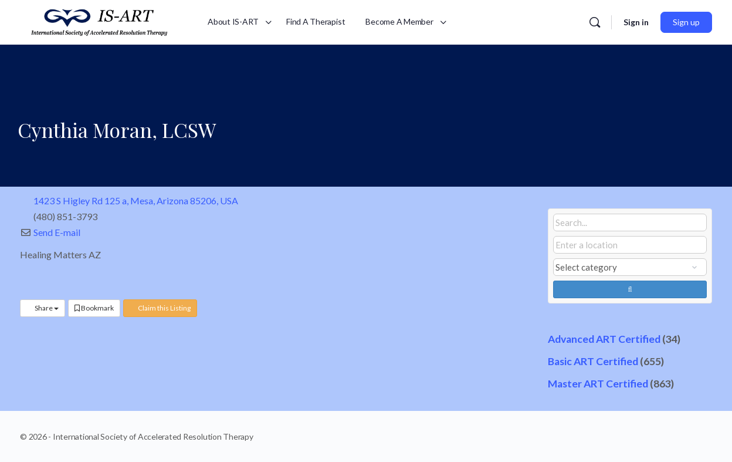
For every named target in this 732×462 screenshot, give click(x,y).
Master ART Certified (598, 383)
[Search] (594, 22)
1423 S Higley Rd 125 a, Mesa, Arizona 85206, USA (135, 200)
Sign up (686, 22)
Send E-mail (56, 232)
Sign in (636, 22)
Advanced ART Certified (604, 339)
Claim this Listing (160, 307)
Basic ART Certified (593, 361)
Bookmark (94, 307)
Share (42, 307)
